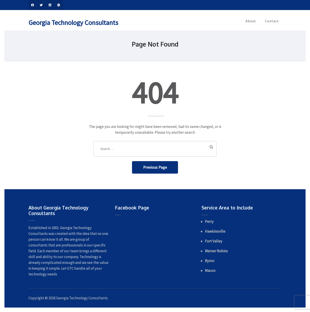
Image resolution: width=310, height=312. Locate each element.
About (251, 21)
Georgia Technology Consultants (73, 22)
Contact (272, 21)
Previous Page (155, 167)
